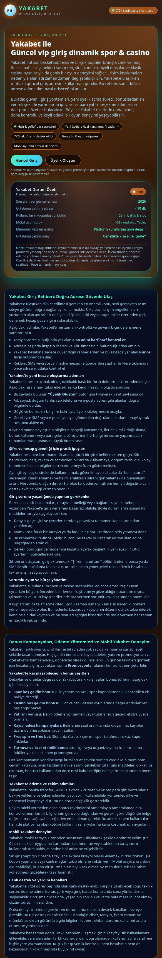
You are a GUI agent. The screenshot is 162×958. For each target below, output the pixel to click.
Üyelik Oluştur (63, 160)
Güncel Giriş (26, 160)
